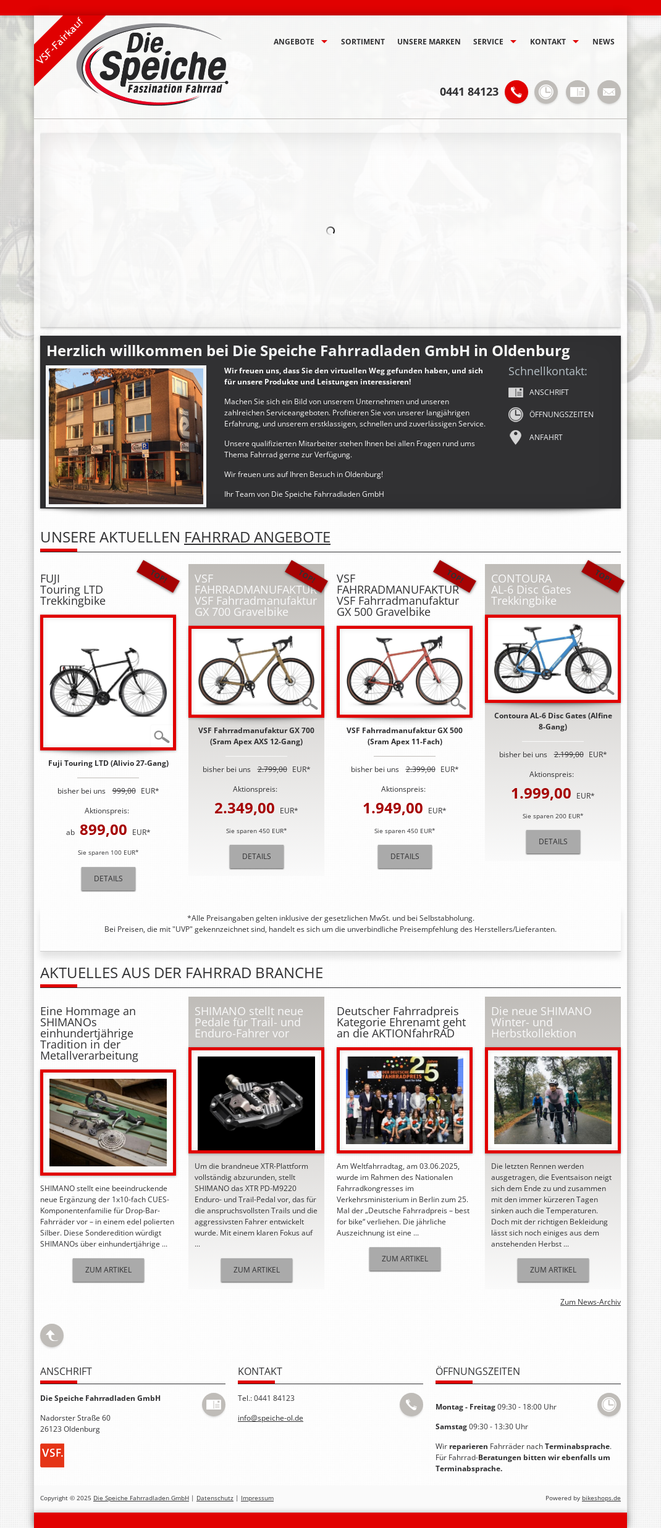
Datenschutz (215, 1498)
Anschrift (538, 392)
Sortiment (363, 41)
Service (488, 41)
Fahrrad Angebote (257, 536)
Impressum (257, 1498)
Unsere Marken (429, 41)
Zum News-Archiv (590, 1302)
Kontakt (548, 41)
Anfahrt (535, 437)
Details (108, 878)
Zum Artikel (108, 1269)
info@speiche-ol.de (270, 1418)
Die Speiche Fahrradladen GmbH (141, 1498)
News (603, 41)
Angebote (294, 41)
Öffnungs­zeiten (551, 414)
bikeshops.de (601, 1498)
